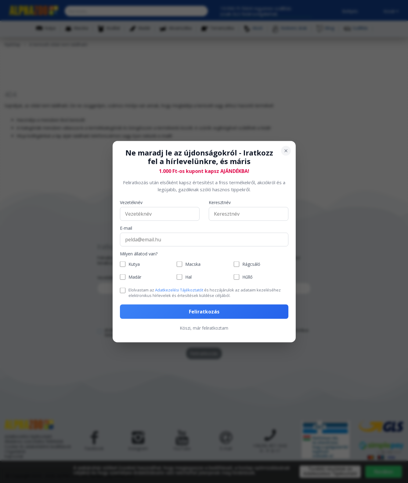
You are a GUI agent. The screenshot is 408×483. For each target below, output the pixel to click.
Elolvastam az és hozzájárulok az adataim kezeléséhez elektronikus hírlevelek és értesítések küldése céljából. (204, 292)
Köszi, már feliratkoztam (204, 328)
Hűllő (247, 277)
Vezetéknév (131, 202)
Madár (134, 277)
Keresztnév (220, 202)
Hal (188, 277)
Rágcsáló (251, 264)
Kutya (134, 264)
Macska (192, 264)
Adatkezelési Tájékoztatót (179, 290)
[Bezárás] (286, 151)
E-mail (126, 228)
